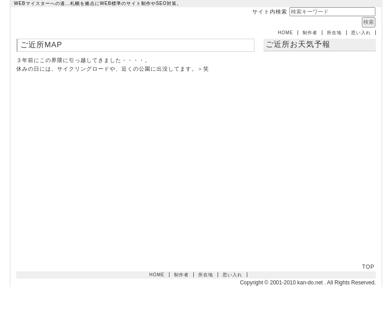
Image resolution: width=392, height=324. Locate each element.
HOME (285, 32)
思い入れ (361, 32)
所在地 (334, 32)
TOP (368, 267)
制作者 (310, 32)
